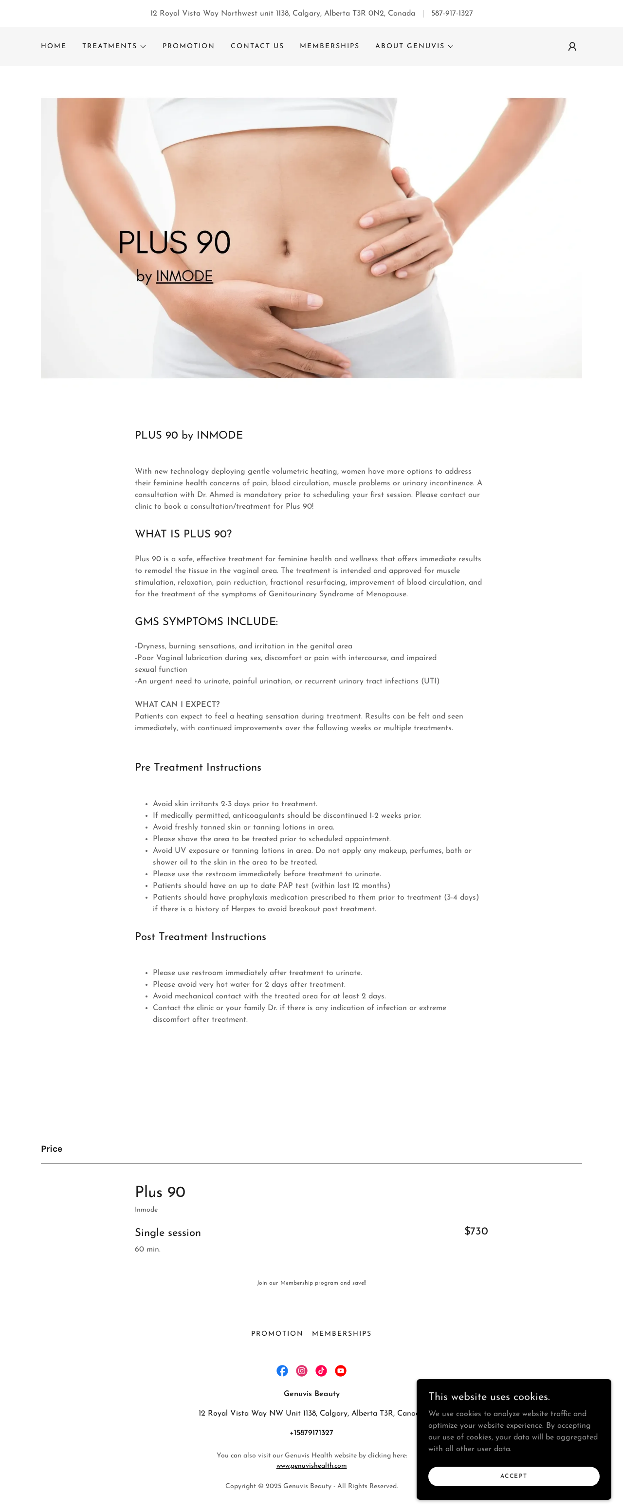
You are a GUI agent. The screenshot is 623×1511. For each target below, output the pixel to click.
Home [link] (54, 46)
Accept (513, 1476)
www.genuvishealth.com (311, 1466)
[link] (282, 1371)
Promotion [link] (189, 46)
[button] (114, 47)
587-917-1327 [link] (452, 14)
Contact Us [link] (257, 46)
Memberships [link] (330, 46)
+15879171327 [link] (311, 1433)
